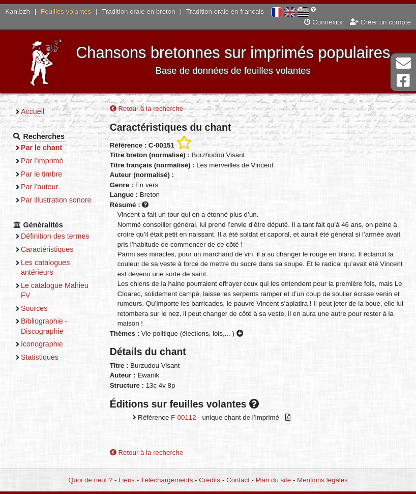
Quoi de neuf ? (90, 480)
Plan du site (273, 480)
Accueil (32, 111)
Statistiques (39, 357)
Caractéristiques (47, 249)
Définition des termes (55, 236)
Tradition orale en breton (138, 11)
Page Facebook (403, 80)
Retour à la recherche (147, 108)
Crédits (209, 480)
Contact (238, 480)
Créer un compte (380, 22)
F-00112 (183, 417)
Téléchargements (167, 480)
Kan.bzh (17, 11)
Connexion (324, 22)
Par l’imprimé (42, 161)
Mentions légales (322, 480)
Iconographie (42, 344)
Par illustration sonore (56, 200)
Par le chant (41, 147)
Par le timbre (41, 174)
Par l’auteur (39, 187)
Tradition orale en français (225, 11)
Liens (126, 480)
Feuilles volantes (66, 11)
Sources (34, 308)
